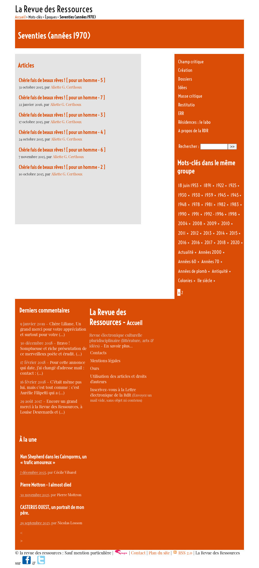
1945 (222, 195)
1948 (182, 204)
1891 (207, 185)
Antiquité (220, 271)
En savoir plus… (118, 346)
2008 (197, 223)
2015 (233, 233)
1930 (182, 195)
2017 (208, 242)
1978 (196, 204)
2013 (207, 233)
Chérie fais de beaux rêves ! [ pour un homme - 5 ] (62, 80)
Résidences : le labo (194, 122)
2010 (225, 223)
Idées (182, 87)
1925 (232, 185)
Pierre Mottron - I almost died (45, 485)
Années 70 (210, 261)
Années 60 (187, 261)
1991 (195, 214)
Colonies (185, 280)
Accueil (20, 17)
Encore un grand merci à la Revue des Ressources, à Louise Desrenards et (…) (51, 407)
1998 (232, 214)
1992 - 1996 (214, 214)
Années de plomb (192, 271)
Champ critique (191, 61)
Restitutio (186, 105)
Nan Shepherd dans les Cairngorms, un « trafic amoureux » (53, 459)
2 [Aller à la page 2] (182, 292)
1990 (182, 214)
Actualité (185, 252)
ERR (181, 113)
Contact (138, 553)
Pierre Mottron (69, 494)
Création (185, 70)
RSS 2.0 (182, 553)
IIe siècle (204, 280)
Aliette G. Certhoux (66, 87)
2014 (220, 233)
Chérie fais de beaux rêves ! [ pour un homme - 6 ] (62, 150)
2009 (211, 223)
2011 (182, 233)
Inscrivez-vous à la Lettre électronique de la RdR (113, 392)
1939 (209, 195)
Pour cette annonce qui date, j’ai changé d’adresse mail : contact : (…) (52, 368)
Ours (94, 368)
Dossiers (185, 79)
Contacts (98, 352)
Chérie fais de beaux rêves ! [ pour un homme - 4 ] (62, 132)
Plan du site (159, 553)
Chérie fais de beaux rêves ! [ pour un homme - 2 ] (62, 167)
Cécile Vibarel (65, 472)
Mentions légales (105, 360)
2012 (195, 233)
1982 (221, 204)
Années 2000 (210, 252)
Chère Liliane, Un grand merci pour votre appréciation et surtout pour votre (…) (53, 329)
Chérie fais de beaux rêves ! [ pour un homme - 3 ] (62, 115)
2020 (235, 242)
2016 (182, 242)
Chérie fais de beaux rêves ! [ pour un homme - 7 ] (62, 97)
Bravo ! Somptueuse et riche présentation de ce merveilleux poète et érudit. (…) (53, 348)
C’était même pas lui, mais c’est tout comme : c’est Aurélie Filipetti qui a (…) (50, 387)
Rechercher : (188, 146)
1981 (208, 204)
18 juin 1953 (188, 185)
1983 (234, 204)
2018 (221, 242)
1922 (220, 185)
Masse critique (190, 96)
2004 (183, 223)
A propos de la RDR (193, 130)
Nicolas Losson (70, 522)
